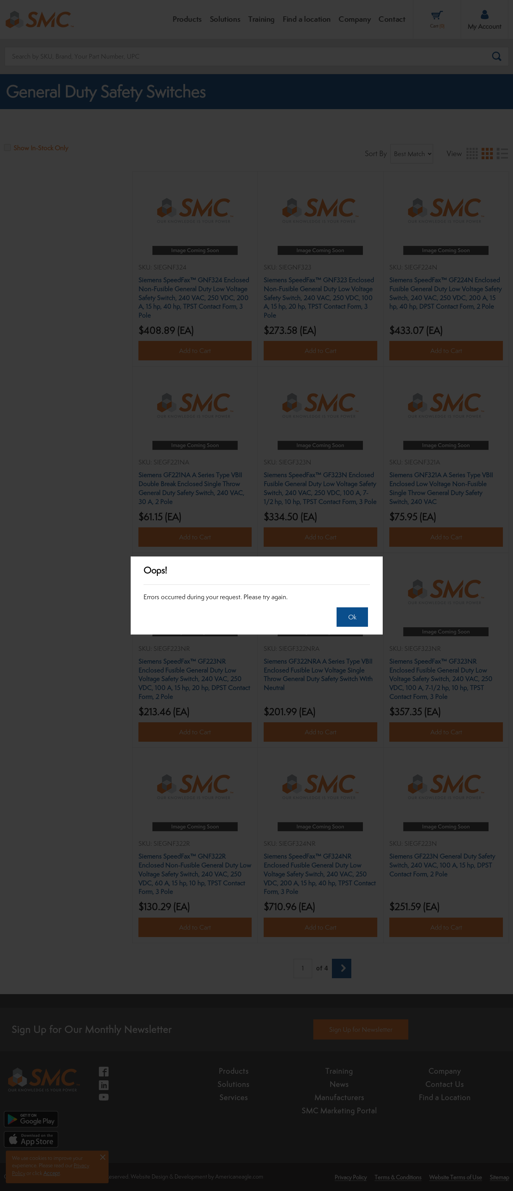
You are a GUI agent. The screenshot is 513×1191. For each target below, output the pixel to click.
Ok (349, 617)
